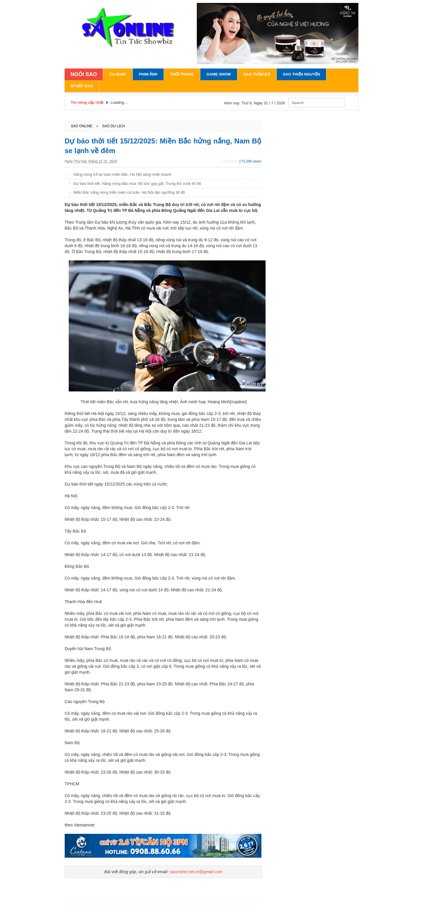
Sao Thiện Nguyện (301, 74)
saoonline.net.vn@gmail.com (195, 871)
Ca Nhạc (117, 74)
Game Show (219, 74)
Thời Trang (182, 74)
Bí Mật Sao (82, 86)
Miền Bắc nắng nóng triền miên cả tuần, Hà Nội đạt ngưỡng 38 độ (129, 192)
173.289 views (250, 161)
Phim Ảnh (148, 74)
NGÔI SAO (83, 74)
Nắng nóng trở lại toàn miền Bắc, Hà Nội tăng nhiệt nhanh (122, 174)
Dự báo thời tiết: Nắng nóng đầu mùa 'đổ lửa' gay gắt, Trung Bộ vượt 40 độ (137, 183)
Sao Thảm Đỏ (257, 74)
